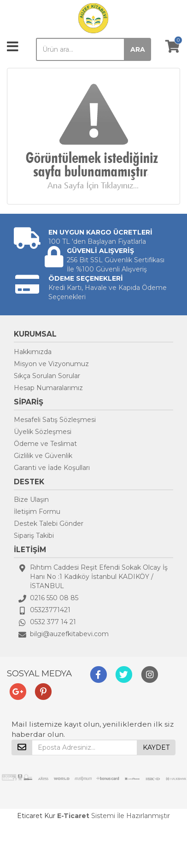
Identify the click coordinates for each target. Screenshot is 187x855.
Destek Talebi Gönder (48, 523)
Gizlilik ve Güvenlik (43, 456)
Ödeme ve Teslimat (45, 444)
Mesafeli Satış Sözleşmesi (55, 419)
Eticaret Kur (36, 816)
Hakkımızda (33, 352)
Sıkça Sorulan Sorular (47, 376)
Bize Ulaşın (31, 499)
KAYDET (156, 747)
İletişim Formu (37, 511)
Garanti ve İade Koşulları (52, 468)
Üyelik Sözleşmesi (42, 432)
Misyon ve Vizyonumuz (51, 364)
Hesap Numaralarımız (48, 388)
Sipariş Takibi (34, 535)
